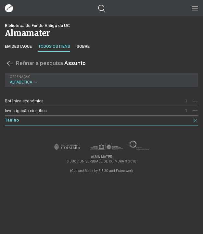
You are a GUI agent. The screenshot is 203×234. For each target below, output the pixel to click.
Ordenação (20, 77)
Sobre (83, 46)
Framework (124, 171)
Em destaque (18, 46)
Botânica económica (24, 100)
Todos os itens (54, 46)
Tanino (12, 120)
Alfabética (101, 80)
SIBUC (103, 171)
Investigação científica (26, 110)
